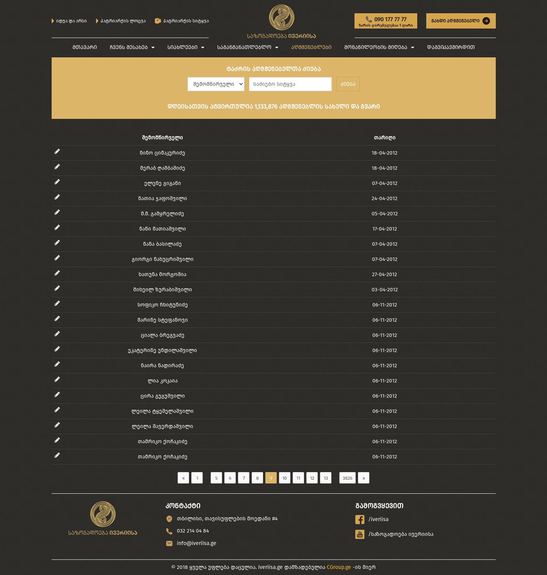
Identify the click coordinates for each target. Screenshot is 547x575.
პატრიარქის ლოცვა (121, 21)
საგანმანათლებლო (244, 47)
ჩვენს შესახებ (129, 47)
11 (298, 478)
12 (312, 478)
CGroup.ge (339, 567)
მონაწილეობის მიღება (375, 47)
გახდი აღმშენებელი (461, 20)
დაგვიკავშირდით (451, 47)
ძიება (348, 84)
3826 (347, 478)
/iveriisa (372, 519)
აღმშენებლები (311, 47)
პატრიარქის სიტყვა (182, 21)
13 (326, 478)
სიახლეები (182, 47)
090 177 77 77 (386, 22)
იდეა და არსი (69, 21)
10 (284, 478)
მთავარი (85, 47)
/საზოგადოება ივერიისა (394, 534)
